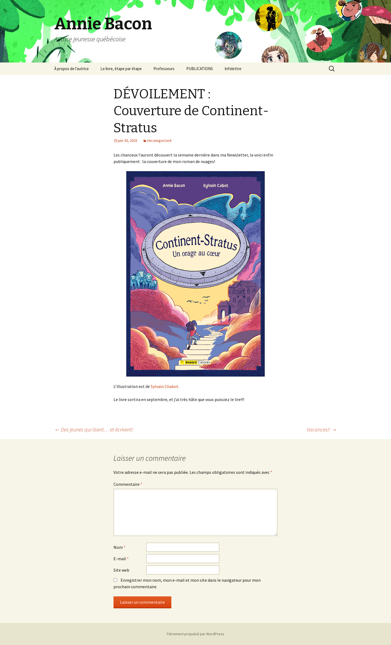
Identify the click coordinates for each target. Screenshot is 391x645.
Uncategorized (159, 140)
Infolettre (233, 68)
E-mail (121, 558)
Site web (121, 570)
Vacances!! (322, 429)
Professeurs (164, 68)
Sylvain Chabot (164, 386)
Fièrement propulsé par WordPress (195, 633)
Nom (119, 547)
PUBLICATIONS (199, 68)
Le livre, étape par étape (121, 68)
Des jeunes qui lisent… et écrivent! (93, 429)
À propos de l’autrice (71, 68)
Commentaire (127, 484)
